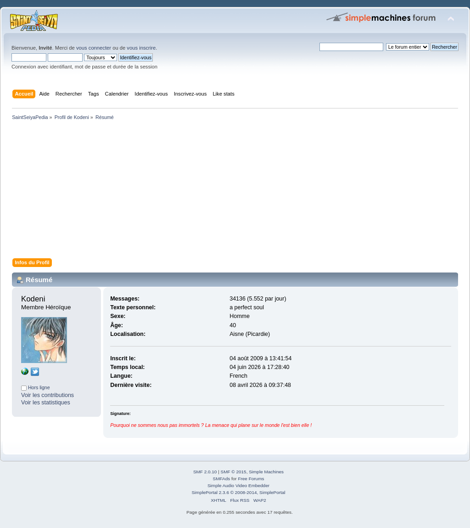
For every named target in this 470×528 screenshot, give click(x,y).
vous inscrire (141, 48)
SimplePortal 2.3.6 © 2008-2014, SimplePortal (238, 492)
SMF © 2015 (233, 471)
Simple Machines (266, 471)
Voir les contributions (47, 395)
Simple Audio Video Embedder (238, 485)
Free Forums (251, 478)
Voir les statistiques (45, 402)
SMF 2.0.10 (205, 471)
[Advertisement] (235, 191)
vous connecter (93, 48)
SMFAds (221, 478)
